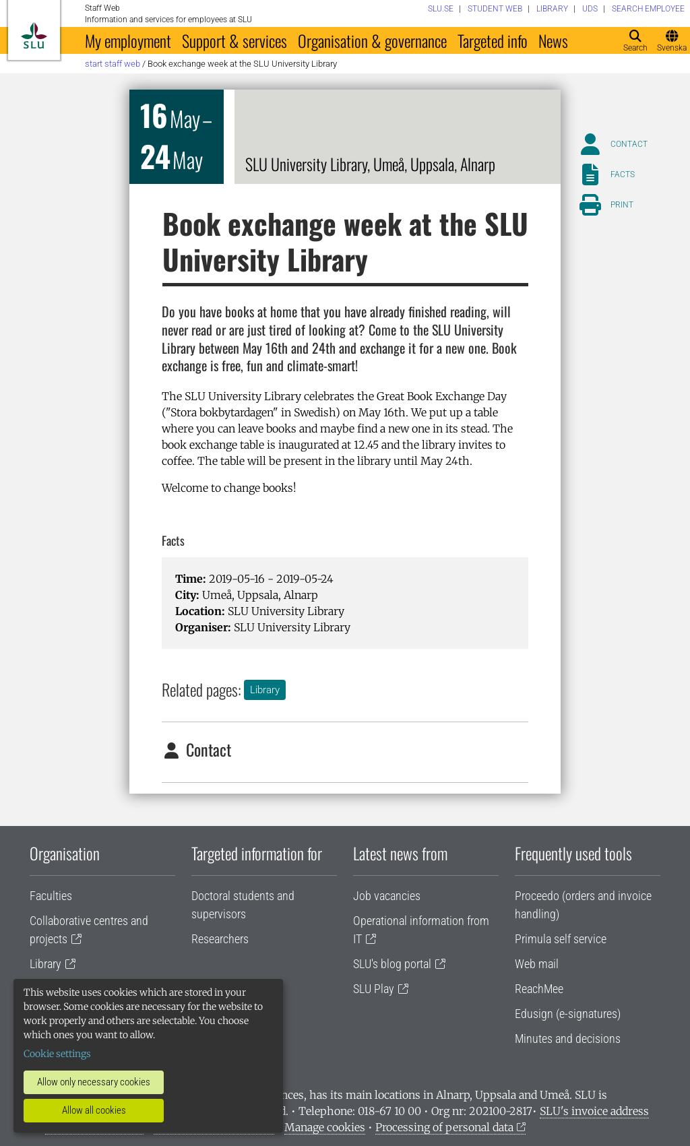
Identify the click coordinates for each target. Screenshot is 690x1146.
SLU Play (373, 989)
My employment (128, 40)
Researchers (220, 939)
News (553, 40)
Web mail (537, 964)
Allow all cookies (94, 1110)
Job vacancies (386, 896)
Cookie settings (57, 1054)
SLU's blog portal (392, 964)
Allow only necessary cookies (93, 1082)
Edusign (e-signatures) (568, 1014)
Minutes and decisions (568, 1038)
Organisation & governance (372, 40)
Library (265, 690)
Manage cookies (324, 1127)
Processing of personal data (444, 1127)
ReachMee (539, 989)
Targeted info (493, 40)
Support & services (234, 40)
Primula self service (560, 939)
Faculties (51, 896)
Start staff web (112, 64)
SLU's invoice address (594, 1111)
